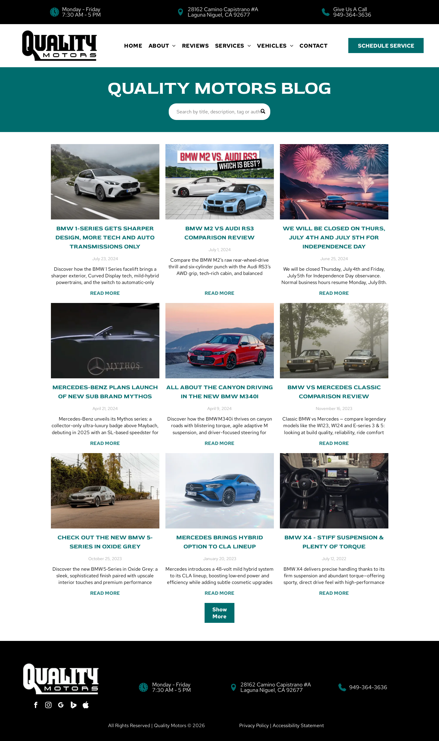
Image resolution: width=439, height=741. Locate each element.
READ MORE (105, 293)
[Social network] (72, 705)
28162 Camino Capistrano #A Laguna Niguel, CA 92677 (223, 12)
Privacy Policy (254, 725)
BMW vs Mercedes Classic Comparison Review (334, 391)
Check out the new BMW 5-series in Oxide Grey (105, 542)
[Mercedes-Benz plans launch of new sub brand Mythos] (105, 340)
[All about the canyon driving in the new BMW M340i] (219, 340)
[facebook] (36, 705)
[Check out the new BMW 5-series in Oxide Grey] (105, 490)
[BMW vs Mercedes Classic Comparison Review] (334, 340)
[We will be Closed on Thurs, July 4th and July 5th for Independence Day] (334, 181)
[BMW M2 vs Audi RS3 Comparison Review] (219, 181)
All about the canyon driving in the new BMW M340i (219, 391)
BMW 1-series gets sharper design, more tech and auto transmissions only (105, 237)
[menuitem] (133, 45)
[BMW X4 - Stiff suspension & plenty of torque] (334, 490)
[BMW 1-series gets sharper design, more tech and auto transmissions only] (105, 181)
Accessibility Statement (298, 725)
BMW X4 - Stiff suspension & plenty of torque (334, 542)
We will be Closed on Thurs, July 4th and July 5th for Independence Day (334, 237)
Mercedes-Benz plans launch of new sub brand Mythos (105, 391)
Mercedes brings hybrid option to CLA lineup (219, 542)
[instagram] (48, 705)
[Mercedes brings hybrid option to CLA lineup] (219, 490)
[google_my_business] (60, 705)
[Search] (220, 111)
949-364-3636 (352, 14)
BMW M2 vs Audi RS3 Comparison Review (219, 233)
